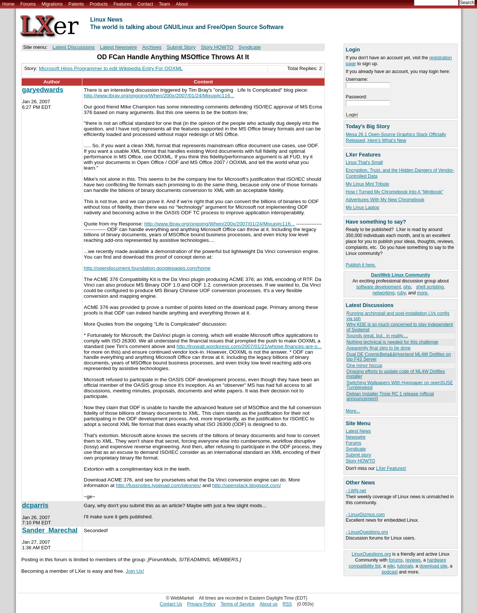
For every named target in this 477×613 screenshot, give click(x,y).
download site (434, 566)
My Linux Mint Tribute (367, 184)
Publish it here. (361, 265)
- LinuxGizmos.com (365, 514)
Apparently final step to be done (379, 348)
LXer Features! (391, 468)
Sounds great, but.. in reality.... (377, 335)
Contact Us (170, 604)
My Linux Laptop (362, 207)
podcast (390, 572)
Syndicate (356, 449)
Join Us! (135, 571)
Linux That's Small (364, 162)
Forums (27, 4)
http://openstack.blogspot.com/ (246, 485)
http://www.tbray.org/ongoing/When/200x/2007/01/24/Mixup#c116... (159, 95)
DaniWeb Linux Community (400, 275)
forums (395, 560)
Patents (76, 4)
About (182, 4)
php (407, 287)
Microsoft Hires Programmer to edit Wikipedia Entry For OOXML (111, 68)
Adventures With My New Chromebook (385, 199)
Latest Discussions (74, 47)
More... (353, 411)
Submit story (358, 455)
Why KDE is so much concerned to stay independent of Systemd (400, 327)
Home (8, 4)
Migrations (51, 4)
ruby (401, 293)
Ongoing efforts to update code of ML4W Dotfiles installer (396, 374)
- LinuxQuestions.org (367, 532)
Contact (145, 4)
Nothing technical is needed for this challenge (392, 342)
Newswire (356, 437)
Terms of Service (238, 604)
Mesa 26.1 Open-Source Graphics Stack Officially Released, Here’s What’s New (396, 137)
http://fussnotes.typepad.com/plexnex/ (158, 485)
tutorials (405, 566)
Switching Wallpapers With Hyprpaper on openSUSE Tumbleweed (400, 385)
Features (123, 4)
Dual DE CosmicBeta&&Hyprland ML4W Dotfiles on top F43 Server (399, 357)
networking (384, 293)
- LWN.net (356, 490)
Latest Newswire (118, 47)
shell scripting (429, 287)
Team (164, 4)
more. (423, 293)
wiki (391, 566)
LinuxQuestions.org (371, 554)
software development (378, 287)
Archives (151, 47)
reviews (412, 560)
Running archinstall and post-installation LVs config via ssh (398, 316)
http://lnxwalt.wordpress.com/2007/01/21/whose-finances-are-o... (249, 346)
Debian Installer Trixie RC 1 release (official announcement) (390, 396)
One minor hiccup (364, 365)
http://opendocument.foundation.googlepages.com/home (147, 268)
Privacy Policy (201, 604)
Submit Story (181, 47)
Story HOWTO (360, 461)
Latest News (358, 431)
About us (268, 604)
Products (99, 4)
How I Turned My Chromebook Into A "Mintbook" (394, 192)
